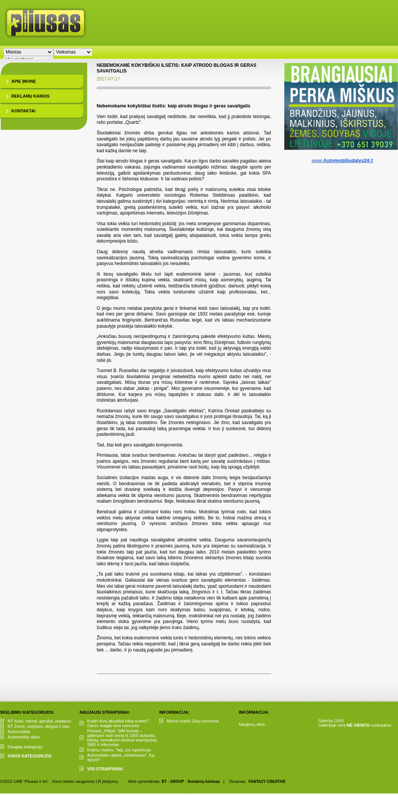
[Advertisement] (202, 57)
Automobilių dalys (24, 737)
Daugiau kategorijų (25, 747)
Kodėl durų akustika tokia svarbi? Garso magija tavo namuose (117, 723)
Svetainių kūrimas (204, 781)
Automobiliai (19, 731)
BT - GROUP (172, 781)
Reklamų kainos (30, 96)
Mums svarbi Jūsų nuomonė (193, 721)
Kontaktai (23, 111)
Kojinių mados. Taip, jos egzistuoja (119, 750)
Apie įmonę (23, 81)
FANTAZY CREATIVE (267, 781)
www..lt (342, 160)
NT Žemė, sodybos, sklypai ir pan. (39, 726)
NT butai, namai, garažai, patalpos (39, 721)
